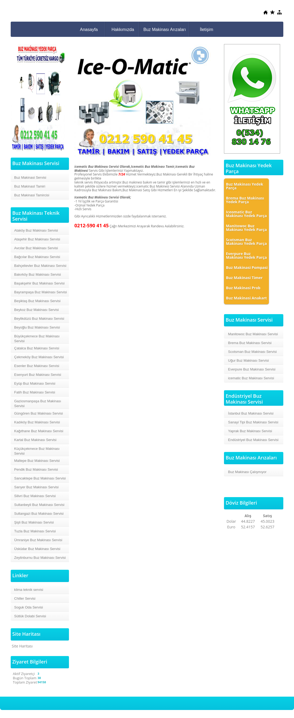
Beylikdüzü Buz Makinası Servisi (39, 319)
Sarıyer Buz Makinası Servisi (36, 487)
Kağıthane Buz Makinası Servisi (38, 431)
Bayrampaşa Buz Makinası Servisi (40, 292)
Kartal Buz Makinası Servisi (35, 440)
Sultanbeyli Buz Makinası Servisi (39, 505)
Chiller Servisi (24, 598)
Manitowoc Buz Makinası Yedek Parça (246, 227)
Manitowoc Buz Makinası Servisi (253, 334)
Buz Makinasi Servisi (30, 177)
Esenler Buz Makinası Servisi (36, 366)
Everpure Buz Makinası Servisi (251, 369)
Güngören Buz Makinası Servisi (38, 413)
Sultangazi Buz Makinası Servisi (39, 514)
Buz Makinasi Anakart (246, 298)
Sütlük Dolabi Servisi (30, 616)
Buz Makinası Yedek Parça (244, 186)
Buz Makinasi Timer (244, 277)
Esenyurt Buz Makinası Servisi (37, 375)
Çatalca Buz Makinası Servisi (36, 348)
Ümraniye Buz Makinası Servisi (38, 540)
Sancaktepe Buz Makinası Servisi (40, 478)
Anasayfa (89, 29)
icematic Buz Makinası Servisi (251, 378)
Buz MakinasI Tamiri (29, 186)
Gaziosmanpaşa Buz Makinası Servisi (37, 403)
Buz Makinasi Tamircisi (31, 195)
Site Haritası (22, 646)
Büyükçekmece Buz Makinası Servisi (37, 338)
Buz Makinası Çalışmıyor (247, 472)
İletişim (206, 29)
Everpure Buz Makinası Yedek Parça (246, 255)
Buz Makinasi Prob (243, 287)
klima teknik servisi (28, 590)
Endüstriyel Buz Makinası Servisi (253, 440)
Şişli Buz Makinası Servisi (34, 522)
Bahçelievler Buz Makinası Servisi (40, 266)
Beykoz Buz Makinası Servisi (36, 310)
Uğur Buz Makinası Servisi (248, 360)
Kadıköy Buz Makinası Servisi (37, 422)
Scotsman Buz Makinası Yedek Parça (246, 241)
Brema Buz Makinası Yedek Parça (245, 200)
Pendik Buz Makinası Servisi (36, 469)
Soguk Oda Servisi (28, 607)
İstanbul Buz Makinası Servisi (250, 413)
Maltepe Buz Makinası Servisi (37, 461)
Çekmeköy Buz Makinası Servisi (39, 357)
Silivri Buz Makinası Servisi (35, 496)
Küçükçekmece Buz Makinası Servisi (37, 451)
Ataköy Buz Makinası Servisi (36, 230)
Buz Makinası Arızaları (164, 29)
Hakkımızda (122, 29)
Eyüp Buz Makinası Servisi (34, 383)
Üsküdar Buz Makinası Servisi (37, 549)
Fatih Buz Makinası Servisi (34, 392)
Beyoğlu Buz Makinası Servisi (37, 327)
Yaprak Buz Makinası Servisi (250, 431)
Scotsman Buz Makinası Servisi (252, 352)
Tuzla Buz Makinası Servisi (35, 531)
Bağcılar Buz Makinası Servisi (37, 257)
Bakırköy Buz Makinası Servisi (37, 274)
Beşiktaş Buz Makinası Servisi (37, 301)
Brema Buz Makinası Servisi (250, 343)
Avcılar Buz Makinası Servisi (36, 248)
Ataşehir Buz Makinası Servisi (37, 239)
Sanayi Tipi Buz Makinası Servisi (253, 422)
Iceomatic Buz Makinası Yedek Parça (246, 213)
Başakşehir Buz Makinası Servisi (39, 283)
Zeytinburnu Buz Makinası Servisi (40, 558)
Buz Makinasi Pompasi (247, 267)
